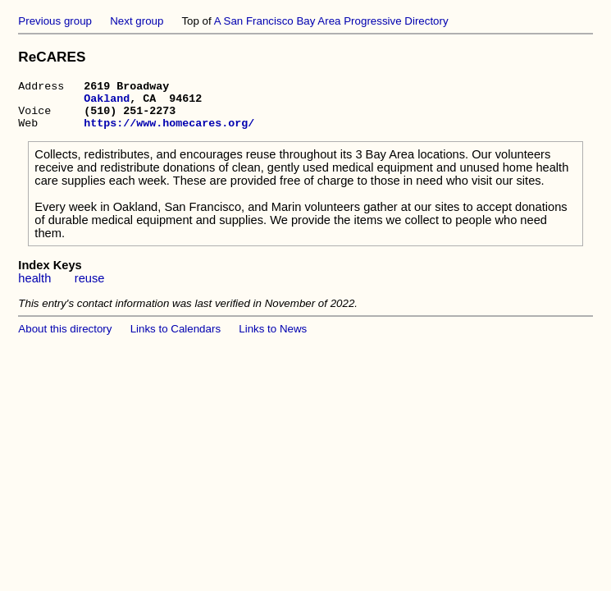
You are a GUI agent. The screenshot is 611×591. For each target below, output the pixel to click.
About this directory (65, 338)
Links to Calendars (175, 338)
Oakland (107, 102)
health (34, 288)
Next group (136, 21)
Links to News (273, 338)
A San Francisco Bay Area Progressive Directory (331, 21)
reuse (90, 288)
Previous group (55, 21)
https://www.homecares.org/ (169, 132)
